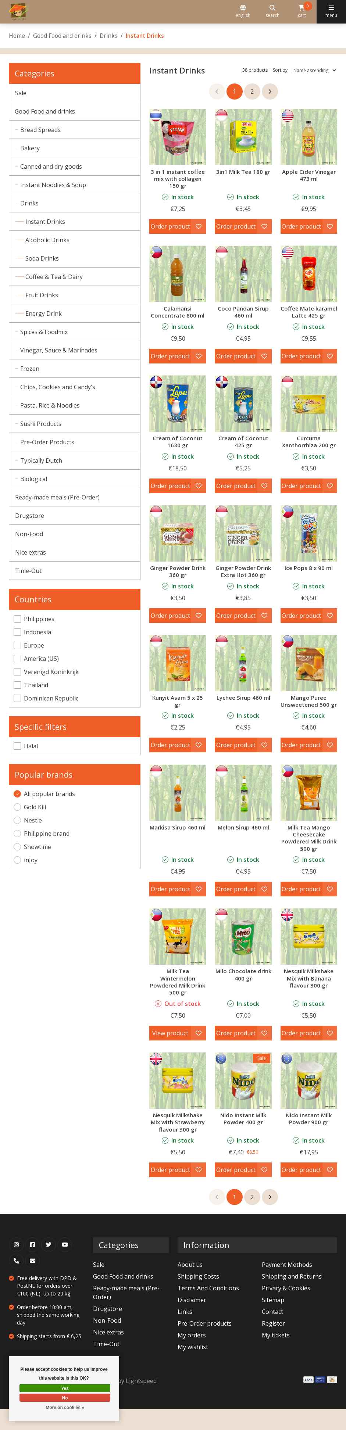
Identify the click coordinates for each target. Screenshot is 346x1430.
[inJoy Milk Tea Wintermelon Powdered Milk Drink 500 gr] (177, 957)
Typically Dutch (42, 460)
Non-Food (29, 534)
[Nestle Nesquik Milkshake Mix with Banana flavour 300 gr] (309, 957)
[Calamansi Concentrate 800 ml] (177, 273)
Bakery (30, 148)
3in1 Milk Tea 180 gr (243, 172)
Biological (34, 479)
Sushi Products (41, 424)
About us (190, 1286)
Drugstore (29, 516)
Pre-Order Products (48, 442)
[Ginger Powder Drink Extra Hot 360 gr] (243, 540)
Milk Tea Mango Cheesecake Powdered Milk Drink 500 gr (309, 859)
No (65, 1398)
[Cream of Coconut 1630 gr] (177, 410)
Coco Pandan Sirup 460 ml (243, 311)
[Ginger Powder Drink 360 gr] (177, 540)
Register (273, 1345)
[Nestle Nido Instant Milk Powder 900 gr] (309, 1102)
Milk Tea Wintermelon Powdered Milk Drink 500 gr (178, 1003)
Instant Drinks (47, 222)
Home (17, 36)
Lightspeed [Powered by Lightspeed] (141, 1402)
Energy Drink (45, 313)
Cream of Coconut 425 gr (243, 448)
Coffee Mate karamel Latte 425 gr (308, 315)
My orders (192, 1356)
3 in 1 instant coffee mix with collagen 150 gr (177, 179)
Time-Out (28, 571)
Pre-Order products (205, 1345)
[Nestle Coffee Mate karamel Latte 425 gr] (309, 273)
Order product (170, 226)
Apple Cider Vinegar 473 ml (308, 175)
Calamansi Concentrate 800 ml (177, 311)
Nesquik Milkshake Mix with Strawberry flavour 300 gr (178, 1143)
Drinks (109, 36)
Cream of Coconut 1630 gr (178, 448)
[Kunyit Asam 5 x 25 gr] (177, 677)
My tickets (276, 1356)
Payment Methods (287, 1286)
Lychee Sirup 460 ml (243, 711)
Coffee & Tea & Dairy (55, 277)
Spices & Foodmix (44, 332)
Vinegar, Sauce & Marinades (59, 350)
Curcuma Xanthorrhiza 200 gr (309, 448)
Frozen (30, 369)
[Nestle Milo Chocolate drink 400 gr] (243, 957)
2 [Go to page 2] (252, 91)
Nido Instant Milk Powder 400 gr (243, 1139)
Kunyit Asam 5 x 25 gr (177, 715)
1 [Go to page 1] (234, 91)
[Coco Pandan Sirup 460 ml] (243, 273)
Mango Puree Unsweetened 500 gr (308, 718)
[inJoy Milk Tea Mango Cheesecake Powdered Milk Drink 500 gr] (309, 813)
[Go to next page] (270, 91)
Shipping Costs (198, 1298)
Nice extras (30, 552)
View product (170, 1054)
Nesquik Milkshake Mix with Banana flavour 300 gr (309, 999)
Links (185, 1333)
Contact (272, 1333)
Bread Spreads (41, 130)
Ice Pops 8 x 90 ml (308, 575)
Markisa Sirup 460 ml (177, 849)
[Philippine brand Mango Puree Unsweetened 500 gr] (309, 677)
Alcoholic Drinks (49, 240)
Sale (20, 93)
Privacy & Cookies (286, 1309)
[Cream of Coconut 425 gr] (243, 410)
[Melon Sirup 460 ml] (243, 813)
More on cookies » (65, 1407)
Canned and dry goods (52, 166)
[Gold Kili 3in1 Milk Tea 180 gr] (243, 136)
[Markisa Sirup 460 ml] (177, 813)
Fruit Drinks (43, 295)
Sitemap (273, 1321)
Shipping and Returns (292, 1298)
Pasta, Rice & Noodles (51, 405)
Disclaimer (192, 1321)
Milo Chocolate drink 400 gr (243, 995)
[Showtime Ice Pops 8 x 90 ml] (309, 540)
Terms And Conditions (208, 1309)
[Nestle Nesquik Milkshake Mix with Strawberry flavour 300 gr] (177, 1102)
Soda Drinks (43, 258)
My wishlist (193, 1368)
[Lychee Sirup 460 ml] (243, 677)
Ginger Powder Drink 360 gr (177, 578)
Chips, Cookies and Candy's (58, 387)
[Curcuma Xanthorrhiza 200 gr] (309, 410)
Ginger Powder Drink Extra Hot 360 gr (243, 582)
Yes (65, 1388)
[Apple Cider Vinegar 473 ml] (309, 136)
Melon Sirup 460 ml (243, 849)
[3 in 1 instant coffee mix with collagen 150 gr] (177, 136)
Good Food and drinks (62, 36)
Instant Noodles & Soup (54, 185)
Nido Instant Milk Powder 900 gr (308, 1139)
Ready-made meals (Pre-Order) (57, 497)
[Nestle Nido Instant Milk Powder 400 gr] (243, 1102)
